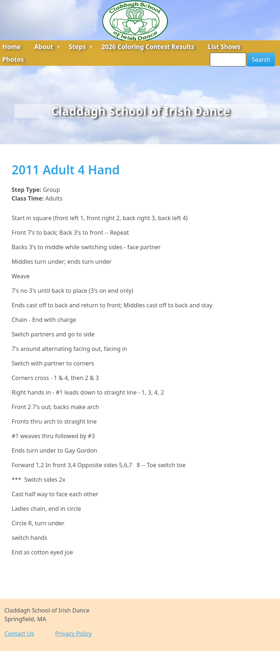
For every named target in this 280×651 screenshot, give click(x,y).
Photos (13, 59)
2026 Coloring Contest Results (147, 47)
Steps (81, 47)
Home (11, 47)
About (47, 47)
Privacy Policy (73, 634)
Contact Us (19, 634)
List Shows (224, 47)
